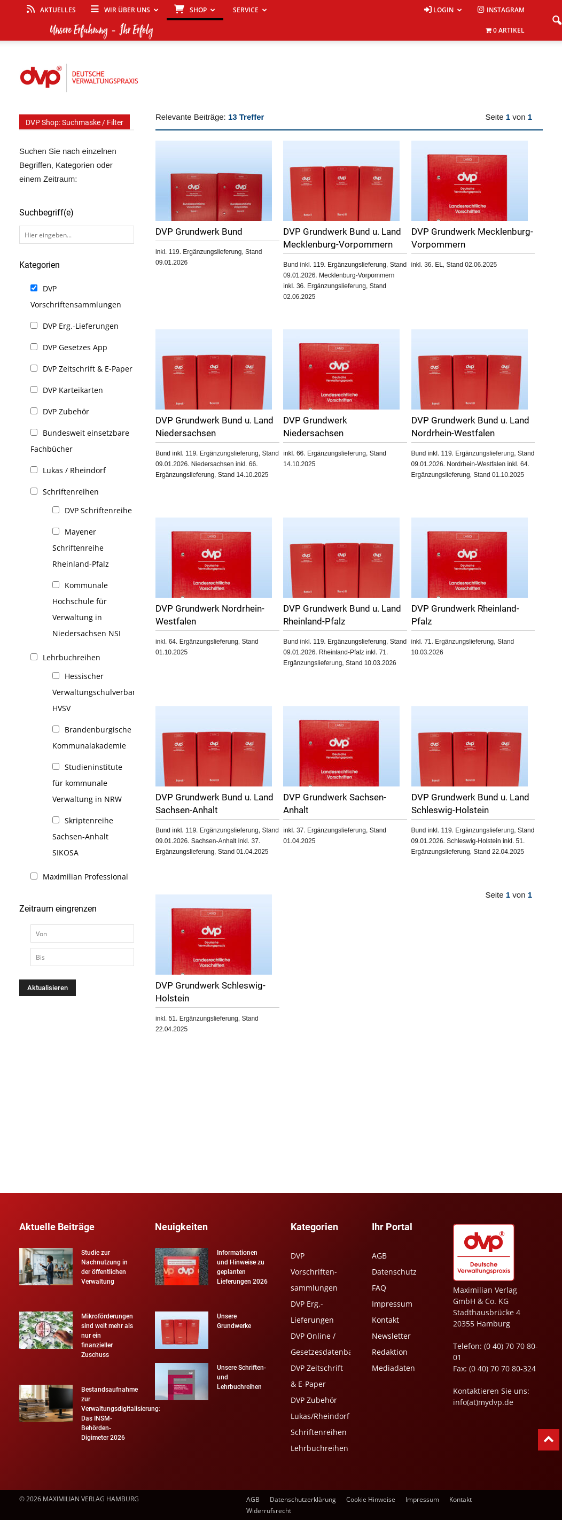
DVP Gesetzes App (75, 347)
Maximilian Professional (85, 876)
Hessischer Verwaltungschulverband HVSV (97, 692)
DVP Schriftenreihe (98, 510)
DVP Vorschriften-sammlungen (314, 1272)
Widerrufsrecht (268, 1510)
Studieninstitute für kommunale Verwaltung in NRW (87, 783)
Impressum (392, 1304)
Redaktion (390, 1352)
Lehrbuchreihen (71, 657)
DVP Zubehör (66, 411)
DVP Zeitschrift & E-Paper (87, 369)
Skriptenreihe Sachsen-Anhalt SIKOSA (82, 836)
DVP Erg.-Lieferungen (81, 326)
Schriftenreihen (71, 492)
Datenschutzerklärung (303, 1499)
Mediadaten (393, 1368)
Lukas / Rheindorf (74, 470)
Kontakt (385, 1320)
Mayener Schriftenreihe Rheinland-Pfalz (80, 548)
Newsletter (391, 1336)
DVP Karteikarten (73, 390)
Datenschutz (394, 1272)
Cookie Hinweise (370, 1499)
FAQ (379, 1288)
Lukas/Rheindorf (320, 1416)
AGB (379, 1256)
